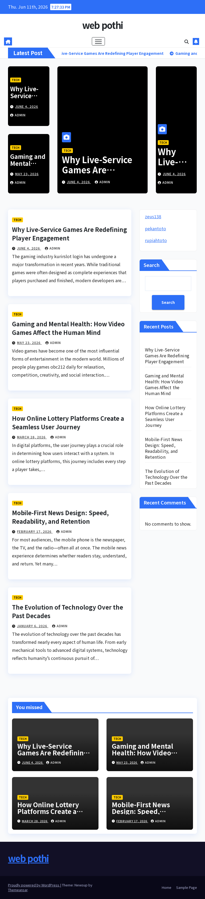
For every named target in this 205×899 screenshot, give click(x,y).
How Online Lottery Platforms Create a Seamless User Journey (68, 422)
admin (18, 115)
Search (152, 264)
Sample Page (186, 887)
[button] (186, 41)
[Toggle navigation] (98, 41)
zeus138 (153, 216)
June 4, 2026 (26, 106)
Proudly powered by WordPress (34, 884)
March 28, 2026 (32, 437)
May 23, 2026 (27, 173)
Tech (15, 80)
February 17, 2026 (35, 531)
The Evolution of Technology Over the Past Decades (166, 477)
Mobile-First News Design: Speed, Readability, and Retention (60, 516)
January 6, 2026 (32, 625)
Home (166, 887)
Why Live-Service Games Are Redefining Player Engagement (99, 174)
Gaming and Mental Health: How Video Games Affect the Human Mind (68, 327)
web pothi (102, 25)
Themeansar (17, 889)
